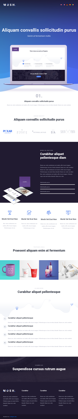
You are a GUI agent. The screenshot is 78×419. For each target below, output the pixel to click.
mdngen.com (13, 416)
